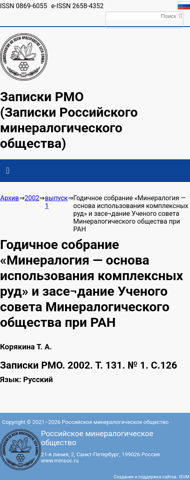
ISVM (184, 477)
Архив (9, 198)
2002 (32, 198)
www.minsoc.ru (60, 460)
